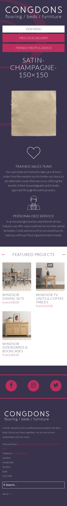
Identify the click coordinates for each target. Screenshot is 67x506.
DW (11, 494)
